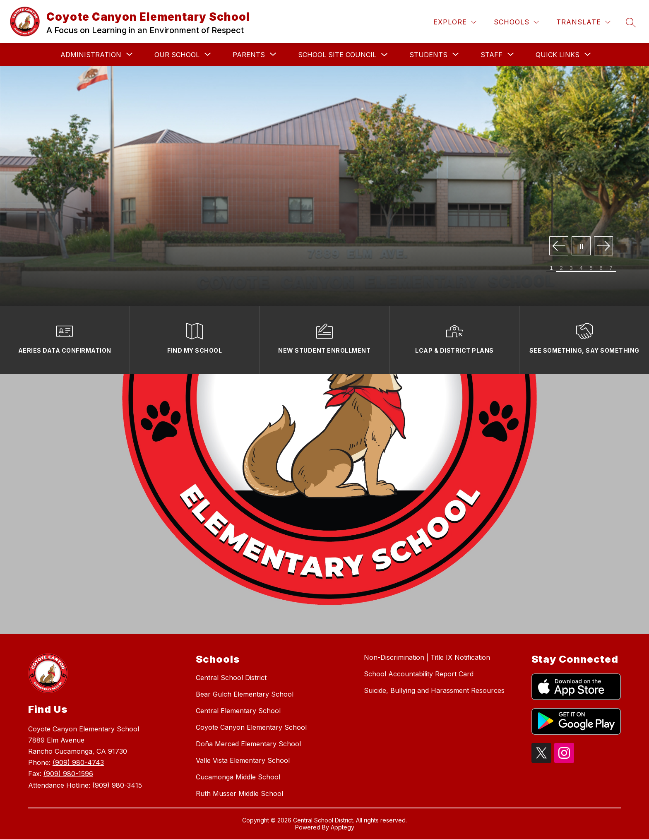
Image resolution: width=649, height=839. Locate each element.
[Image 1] (551, 268)
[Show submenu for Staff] (491, 55)
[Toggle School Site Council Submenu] (384, 54)
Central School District (231, 677)
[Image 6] (601, 268)
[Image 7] (611, 268)
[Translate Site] (583, 22)
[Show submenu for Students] (428, 55)
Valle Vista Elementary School (243, 760)
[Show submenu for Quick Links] (557, 55)
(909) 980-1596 (68, 773)
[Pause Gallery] (581, 246)
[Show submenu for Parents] (249, 55)
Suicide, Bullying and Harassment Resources (434, 690)
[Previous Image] (558, 246)
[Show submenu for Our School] (177, 55)
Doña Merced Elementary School (248, 744)
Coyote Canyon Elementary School (251, 727)
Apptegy (342, 827)
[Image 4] (581, 268)
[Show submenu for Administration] (90, 55)
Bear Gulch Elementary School (244, 694)
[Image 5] (591, 268)
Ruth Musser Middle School (239, 793)
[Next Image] (603, 246)
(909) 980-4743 (78, 762)
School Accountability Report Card (419, 674)
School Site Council (337, 54)
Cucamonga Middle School (238, 777)
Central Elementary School (238, 711)
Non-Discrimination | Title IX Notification (427, 657)
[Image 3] (571, 268)
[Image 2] (561, 268)
